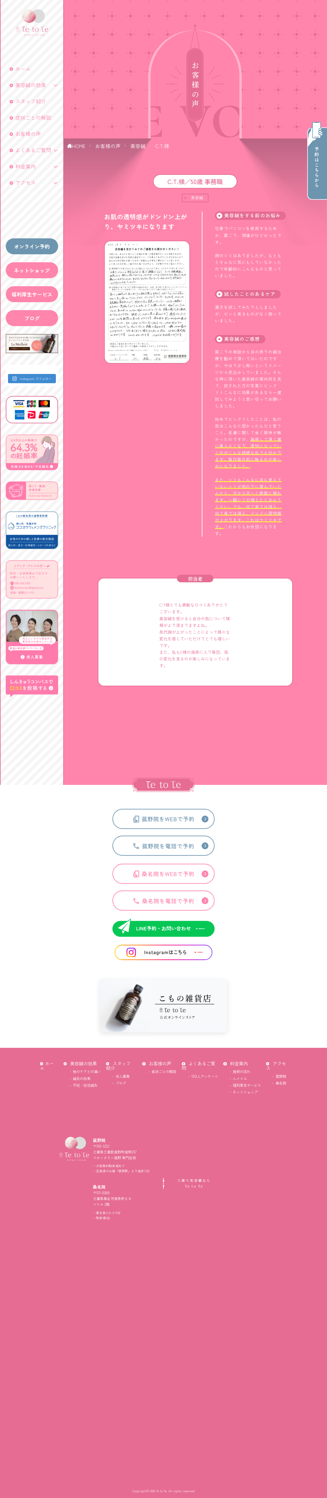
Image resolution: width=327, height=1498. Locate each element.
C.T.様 (162, 145)
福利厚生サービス (31, 294)
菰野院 (281, 1076)
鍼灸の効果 (81, 1078)
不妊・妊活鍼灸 (85, 1085)
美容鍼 (138, 145)
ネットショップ (32, 270)
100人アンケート (204, 1076)
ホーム (23, 68)
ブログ (32, 318)
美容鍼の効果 (30, 85)
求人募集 (123, 1076)
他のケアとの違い (87, 1071)
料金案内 (25, 166)
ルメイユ (240, 1078)
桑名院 (281, 1082)
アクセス (25, 182)
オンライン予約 (32, 246)
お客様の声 (28, 134)
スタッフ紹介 (30, 101)
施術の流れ (241, 1071)
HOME (79, 145)
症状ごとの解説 (33, 117)
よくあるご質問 (33, 150)
